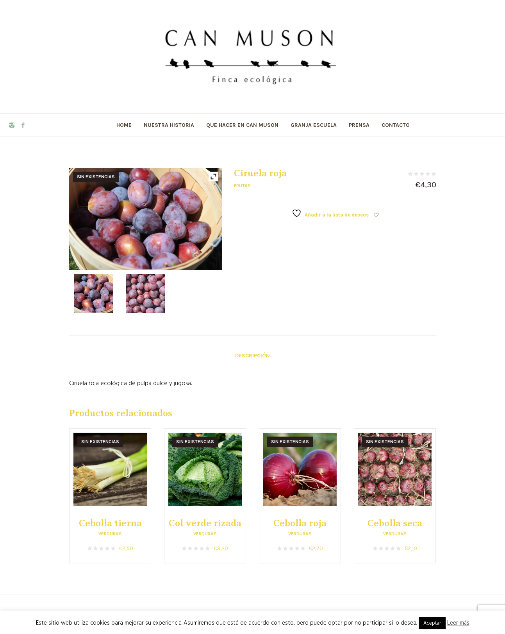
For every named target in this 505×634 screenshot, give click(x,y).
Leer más (458, 623)
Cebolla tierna (110, 523)
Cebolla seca (395, 523)
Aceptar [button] (432, 623)
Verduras (110, 533)
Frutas (242, 185)
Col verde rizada (205, 523)
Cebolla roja (300, 523)
